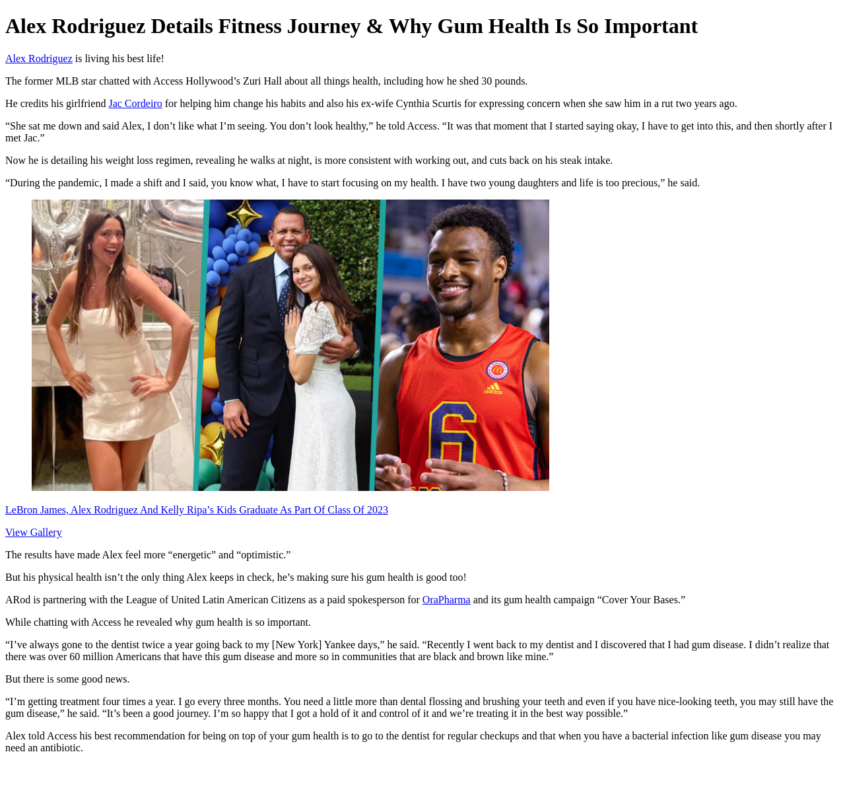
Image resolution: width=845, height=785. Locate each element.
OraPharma (446, 599)
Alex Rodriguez (39, 58)
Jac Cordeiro (135, 103)
